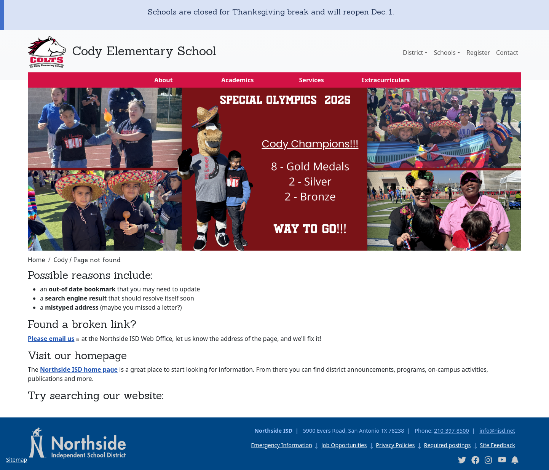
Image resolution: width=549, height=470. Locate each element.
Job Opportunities (344, 445)
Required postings (447, 445)
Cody (60, 260)
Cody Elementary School (144, 51)
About (163, 80)
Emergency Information (281, 445)
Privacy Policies (395, 445)
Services (311, 80)
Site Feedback (497, 445)
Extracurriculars (385, 80)
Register (478, 52)
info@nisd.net (497, 430)
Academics (237, 80)
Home (36, 260)
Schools (445, 52)
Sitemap (16, 459)
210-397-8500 (451, 430)
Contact (507, 52)
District (413, 52)
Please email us (54, 338)
